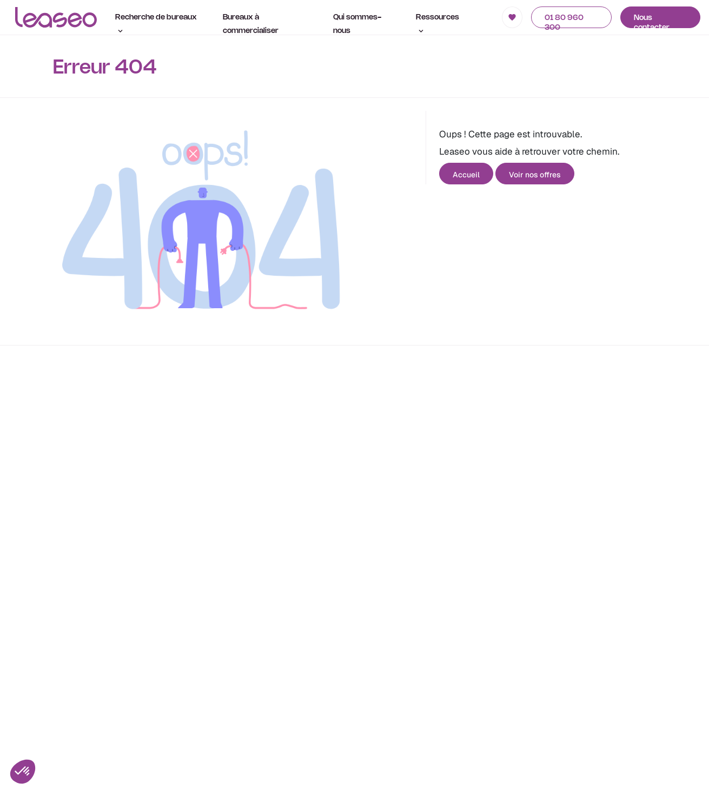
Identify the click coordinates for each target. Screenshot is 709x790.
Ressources (437, 23)
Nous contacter (652, 21)
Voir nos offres (535, 175)
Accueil (466, 175)
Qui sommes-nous (357, 24)
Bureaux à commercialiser (251, 24)
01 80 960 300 (564, 21)
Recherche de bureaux (156, 23)
